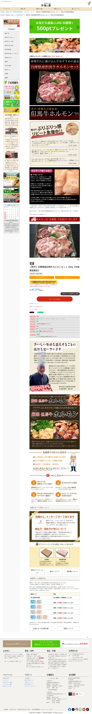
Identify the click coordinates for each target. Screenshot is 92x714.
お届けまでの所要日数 (41, 628)
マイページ (75, 9)
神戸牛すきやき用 (9, 45)
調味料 (6, 77)
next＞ (17, 207)
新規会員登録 (6, 678)
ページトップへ (88, 637)
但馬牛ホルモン (8, 57)
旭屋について (57, 8)
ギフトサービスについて (30, 686)
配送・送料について (29, 680)
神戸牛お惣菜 (8, 65)
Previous (31, 27)
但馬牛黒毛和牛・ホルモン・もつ (23, 12)
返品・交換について (29, 684)
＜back (13, 207)
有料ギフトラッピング (37, 571)
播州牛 (6, 61)
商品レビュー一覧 (7, 686)
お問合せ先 (73, 651)
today (15, 207)
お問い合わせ (13, 709)
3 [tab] (55, 34)
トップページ (6, 8)
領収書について (72, 571)
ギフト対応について (42, 277)
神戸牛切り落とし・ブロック (11, 53)
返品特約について (33, 303)
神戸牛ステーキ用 (9, 41)
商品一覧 (23, 8)
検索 (18, 26)
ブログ (51, 709)
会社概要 (72, 675)
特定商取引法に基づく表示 (24, 709)
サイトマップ (45, 709)
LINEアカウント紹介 (7, 682)
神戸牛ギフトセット (9, 37)
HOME (2, 12)
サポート (28, 675)
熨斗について (54, 571)
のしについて (67, 277)
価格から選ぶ (39, 8)
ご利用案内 (11, 661)
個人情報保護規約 (36, 709)
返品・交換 (51, 651)
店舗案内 (50, 675)
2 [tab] (54, 34)
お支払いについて (29, 682)
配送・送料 (29, 651)
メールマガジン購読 (7, 684)
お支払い (6, 651)
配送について (68, 628)
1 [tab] (53, 34)
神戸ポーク (7, 69)
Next (78, 27)
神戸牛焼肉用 (8, 49)
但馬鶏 (6, 73)
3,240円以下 (20, 15)
